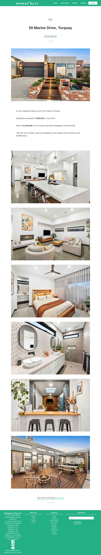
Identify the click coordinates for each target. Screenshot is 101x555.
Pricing (74, 3)
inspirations (59, 498)
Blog (33, 518)
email (9, 539)
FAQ (33, 522)
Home (55, 3)
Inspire (33, 516)
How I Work (65, 3)
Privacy (54, 532)
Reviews (83, 3)
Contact (92, 3)
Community (54, 530)
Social (54, 518)
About (54, 516)
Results (33, 520)
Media (54, 528)
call (14, 539)
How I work (54, 522)
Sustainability (54, 520)
